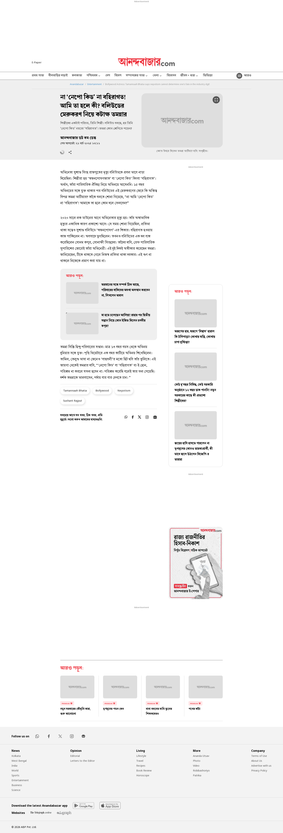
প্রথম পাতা (38, 76)
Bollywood (102, 390)
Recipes (140, 765)
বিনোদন (171, 76)
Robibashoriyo (201, 770)
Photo (196, 760)
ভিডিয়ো (208, 76)
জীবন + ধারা (189, 76)
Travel (139, 760)
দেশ (107, 76)
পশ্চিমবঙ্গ (93, 76)
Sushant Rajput (72, 400)
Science (16, 790)
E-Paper (37, 62)
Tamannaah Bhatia (75, 390)
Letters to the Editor (82, 760)
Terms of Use (259, 756)
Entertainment (94, 84)
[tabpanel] (196, 563)
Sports (15, 775)
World (15, 770)
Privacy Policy (259, 770)
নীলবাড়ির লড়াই (58, 76)
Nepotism (123, 390)
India (14, 765)
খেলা (157, 76)
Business (17, 785)
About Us (256, 760)
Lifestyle (141, 756)
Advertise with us (261, 765)
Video (196, 765)
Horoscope (142, 775)
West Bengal (19, 760)
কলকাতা (77, 76)
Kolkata (16, 756)
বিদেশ (117, 76)
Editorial (75, 756)
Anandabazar (77, 84)
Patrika (197, 775)
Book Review (144, 770)
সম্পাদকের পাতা (137, 76)
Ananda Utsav (201, 756)
